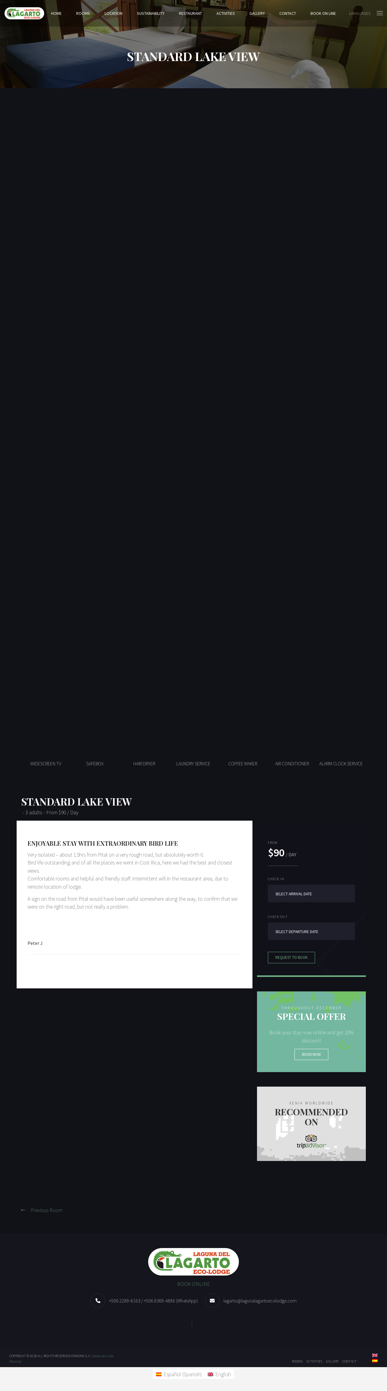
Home (56, 13)
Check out (278, 916)
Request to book (291, 957)
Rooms (83, 13)
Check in (276, 879)
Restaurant (190, 13)
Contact (287, 13)
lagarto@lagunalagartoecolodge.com (260, 1301)
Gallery (257, 13)
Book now (311, 1054)
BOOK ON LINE (323, 13)
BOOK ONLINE (193, 1284)
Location (113, 13)
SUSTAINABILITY (150, 13)
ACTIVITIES (225, 13)
